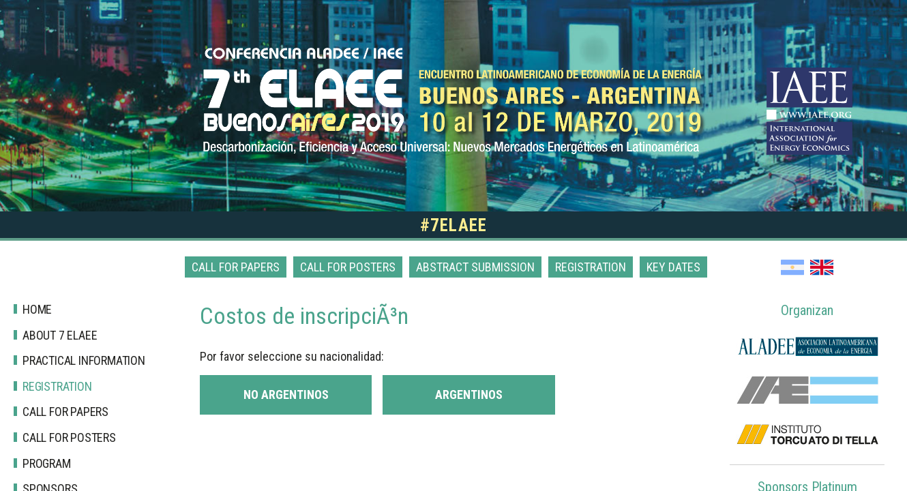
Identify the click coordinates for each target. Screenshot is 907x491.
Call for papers (236, 267)
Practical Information (84, 360)
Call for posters (348, 267)
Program (47, 463)
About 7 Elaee (60, 335)
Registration (590, 267)
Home (37, 309)
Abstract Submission (475, 267)
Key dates (673, 267)
